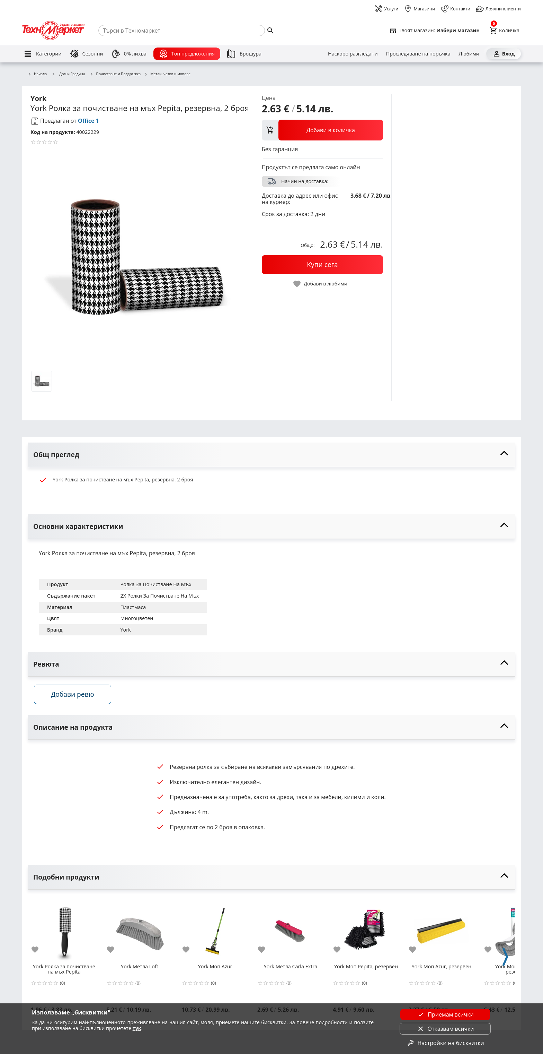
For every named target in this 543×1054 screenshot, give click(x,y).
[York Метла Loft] (140, 932)
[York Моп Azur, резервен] (442, 932)
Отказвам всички (445, 1029)
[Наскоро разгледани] (353, 53)
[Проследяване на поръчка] (418, 53)
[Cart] (504, 30)
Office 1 (88, 121)
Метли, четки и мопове (167, 74)
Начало (37, 74)
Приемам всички (445, 1014)
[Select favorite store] (434, 30)
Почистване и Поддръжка (115, 74)
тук (137, 1028)
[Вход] (503, 53)
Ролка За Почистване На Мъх (155, 584)
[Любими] (469, 53)
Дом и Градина (68, 73)
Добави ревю (77, 697)
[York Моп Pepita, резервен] (366, 932)
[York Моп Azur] (215, 932)
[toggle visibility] (271, 455)
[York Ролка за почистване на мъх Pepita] (64, 932)
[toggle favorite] (321, 284)
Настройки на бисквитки (445, 1043)
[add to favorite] (39, 952)
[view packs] (322, 130)
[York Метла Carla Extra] (291, 932)
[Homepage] (53, 30)
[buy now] (322, 264)
